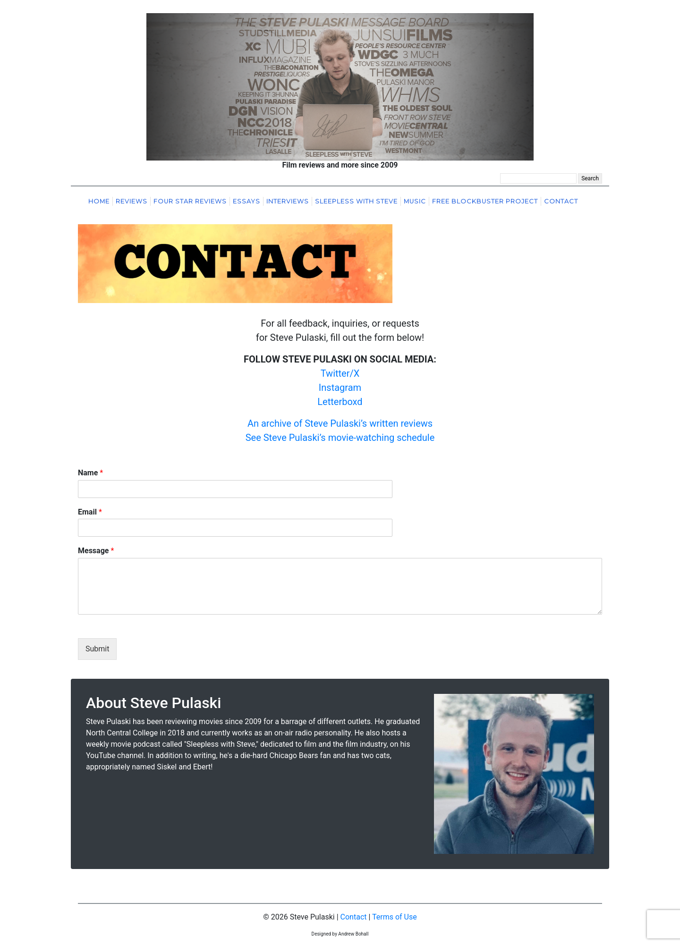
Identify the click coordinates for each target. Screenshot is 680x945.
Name (90, 472)
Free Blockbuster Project (485, 201)
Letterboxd (339, 401)
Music (415, 201)
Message (96, 550)
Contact (561, 201)
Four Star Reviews (190, 201)
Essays (246, 201)
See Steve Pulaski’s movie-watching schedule (340, 437)
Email (90, 511)
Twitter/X (340, 373)
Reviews (131, 201)
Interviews (287, 201)
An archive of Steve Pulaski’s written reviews (340, 423)
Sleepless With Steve (356, 201)
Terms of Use (394, 916)
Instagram (340, 387)
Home (99, 201)
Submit (97, 648)
